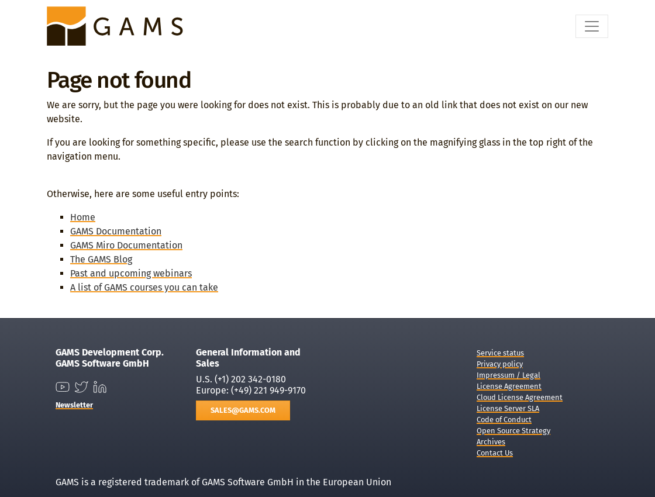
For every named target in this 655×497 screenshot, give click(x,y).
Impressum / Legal (508, 375)
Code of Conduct (504, 419)
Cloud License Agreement (520, 397)
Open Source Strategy (513, 430)
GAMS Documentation (115, 231)
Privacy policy (500, 364)
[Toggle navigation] (591, 26)
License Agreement (509, 386)
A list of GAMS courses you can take (144, 287)
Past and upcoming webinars (131, 273)
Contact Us (495, 452)
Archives (491, 441)
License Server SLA (508, 408)
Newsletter (74, 405)
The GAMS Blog (101, 259)
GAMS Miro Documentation (126, 245)
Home (82, 217)
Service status (500, 352)
